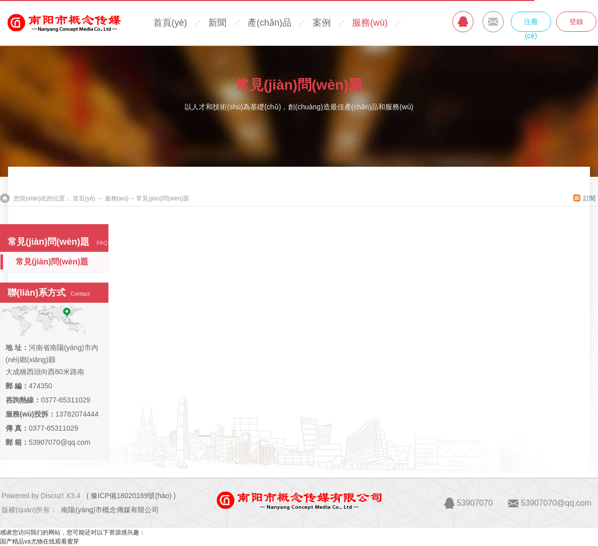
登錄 (576, 22)
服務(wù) (370, 23)
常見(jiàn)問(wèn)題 (299, 85)
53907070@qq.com (59, 442)
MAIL (493, 22)
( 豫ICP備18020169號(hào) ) (130, 496)
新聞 (217, 23)
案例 (322, 23)
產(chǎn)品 (269, 23)
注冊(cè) (531, 25)
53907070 (475, 503)
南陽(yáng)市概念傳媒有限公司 (110, 510)
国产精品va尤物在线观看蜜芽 (39, 541)
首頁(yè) (170, 23)
